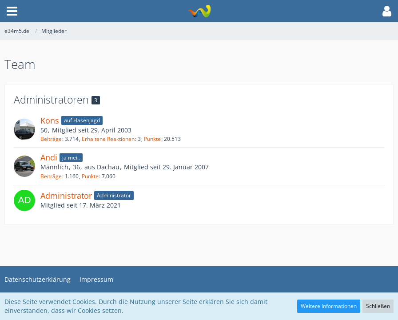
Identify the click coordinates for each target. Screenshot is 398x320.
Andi (48, 157)
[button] (12, 11)
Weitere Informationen (329, 306)
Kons (49, 120)
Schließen (378, 306)
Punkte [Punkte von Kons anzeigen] (152, 139)
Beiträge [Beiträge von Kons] (51, 139)
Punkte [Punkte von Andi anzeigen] (90, 176)
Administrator (66, 195)
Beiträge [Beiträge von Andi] (51, 176)
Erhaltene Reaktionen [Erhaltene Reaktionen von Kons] (108, 139)
